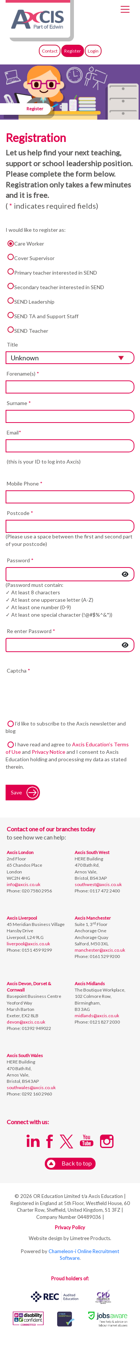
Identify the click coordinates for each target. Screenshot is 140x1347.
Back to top (69, 1164)
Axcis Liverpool (22, 918)
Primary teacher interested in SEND (51, 272)
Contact (49, 51)
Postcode (20, 513)
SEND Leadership (30, 301)
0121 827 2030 (104, 1022)
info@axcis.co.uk (23, 884)
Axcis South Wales (25, 1055)
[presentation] (62, 691)
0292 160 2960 (36, 1094)
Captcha (18, 670)
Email (14, 432)
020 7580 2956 (36, 891)
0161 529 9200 (104, 956)
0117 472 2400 (104, 891)
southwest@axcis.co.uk (98, 884)
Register (72, 51)
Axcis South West (92, 852)
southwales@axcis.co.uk (31, 1087)
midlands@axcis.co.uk (97, 1015)
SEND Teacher (27, 330)
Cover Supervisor (30, 257)
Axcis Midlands (90, 983)
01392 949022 (36, 1028)
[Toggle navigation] (125, 9)
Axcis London (20, 852)
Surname (19, 403)
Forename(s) (23, 373)
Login (93, 51)
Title (12, 344)
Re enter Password (31, 631)
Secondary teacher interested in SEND (55, 286)
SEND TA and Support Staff (42, 315)
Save (16, 792)
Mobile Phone (25, 483)
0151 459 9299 (36, 950)
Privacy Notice (48, 752)
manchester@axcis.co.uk (100, 950)
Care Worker (25, 243)
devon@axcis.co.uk (26, 1022)
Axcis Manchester (93, 918)
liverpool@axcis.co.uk (28, 943)
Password (20, 560)
